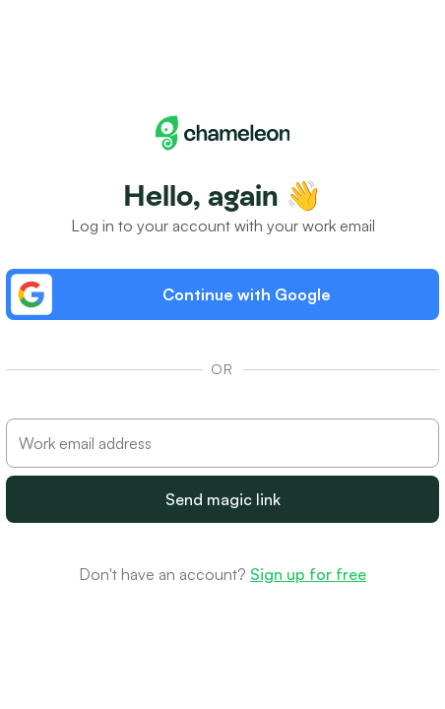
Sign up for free (308, 574)
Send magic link (223, 499)
